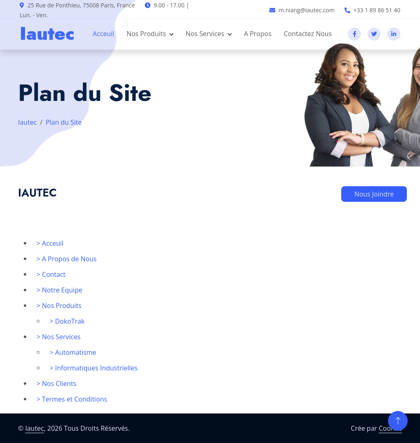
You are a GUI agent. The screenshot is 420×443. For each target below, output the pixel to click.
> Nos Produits (59, 305)
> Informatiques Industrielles (93, 367)
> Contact (51, 274)
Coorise (390, 428)
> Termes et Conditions (72, 399)
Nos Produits (146, 33)
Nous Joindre (374, 194)
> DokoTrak (67, 321)
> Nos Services (58, 336)
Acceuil (103, 33)
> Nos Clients (56, 383)
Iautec (27, 122)
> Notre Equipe (59, 290)
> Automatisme (73, 352)
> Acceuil (50, 243)
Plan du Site (64, 122)
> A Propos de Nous (67, 258)
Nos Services (205, 33)
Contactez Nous (308, 33)
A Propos (258, 33)
